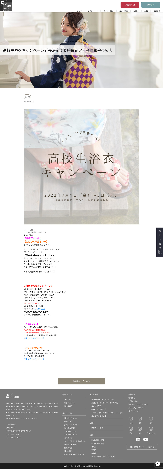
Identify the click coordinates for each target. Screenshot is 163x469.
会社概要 (131, 394)
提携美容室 (68, 448)
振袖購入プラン (70, 428)
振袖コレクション (70, 418)
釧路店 (93, 453)
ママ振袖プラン (70, 431)
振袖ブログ (68, 406)
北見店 (93, 447)
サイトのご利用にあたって (138, 404)
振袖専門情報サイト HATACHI (142, 447)
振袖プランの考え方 (98, 409)
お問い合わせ (133, 401)
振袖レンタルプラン (71, 425)
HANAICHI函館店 (97, 443)
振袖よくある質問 (70, 444)
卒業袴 (136, 11)
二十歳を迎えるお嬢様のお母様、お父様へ (107, 412)
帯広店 (27, 97)
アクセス (151, 4)
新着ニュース (69, 403)
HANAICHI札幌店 (97, 440)
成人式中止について (98, 416)
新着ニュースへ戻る (81, 381)
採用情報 (157, 11)
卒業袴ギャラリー (98, 428)
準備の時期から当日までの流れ (103, 399)
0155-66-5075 (39, 309)
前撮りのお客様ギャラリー (74, 454)
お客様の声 (68, 399)
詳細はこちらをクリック (34, 338)
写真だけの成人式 (70, 434)
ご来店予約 (130, 4)
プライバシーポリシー (136, 408)
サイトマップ (133, 411)
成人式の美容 (96, 406)
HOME (79, 11)
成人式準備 (123, 11)
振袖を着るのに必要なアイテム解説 (104, 403)
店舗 (146, 11)
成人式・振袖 (108, 11)
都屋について (93, 11)
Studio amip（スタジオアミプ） (103, 456)
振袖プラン (68, 421)
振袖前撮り (68, 451)
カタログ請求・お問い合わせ (75, 441)
